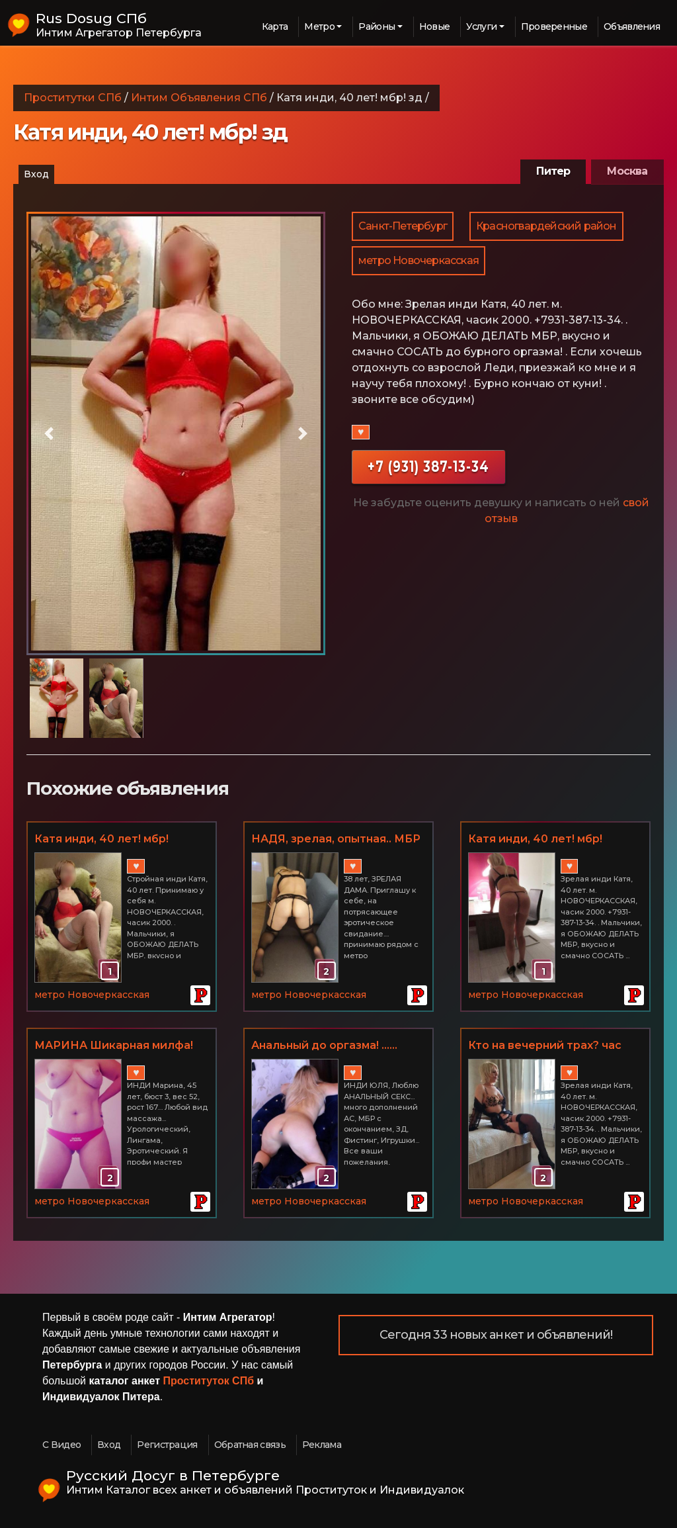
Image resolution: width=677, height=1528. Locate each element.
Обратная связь (250, 1445)
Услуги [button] (481, 26)
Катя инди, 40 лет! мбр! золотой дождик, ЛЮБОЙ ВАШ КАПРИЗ (109, 839)
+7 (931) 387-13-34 (428, 466)
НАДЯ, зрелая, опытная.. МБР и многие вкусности (335, 839)
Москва (627, 171)
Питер (553, 171)
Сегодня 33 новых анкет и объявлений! (496, 1334)
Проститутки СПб (73, 97)
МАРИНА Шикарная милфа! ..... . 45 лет (113, 1046)
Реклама (321, 1445)
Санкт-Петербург (402, 226)
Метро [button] (319, 26)
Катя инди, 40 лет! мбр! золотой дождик (535, 839)
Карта (275, 26)
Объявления (632, 26)
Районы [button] (376, 26)
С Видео (61, 1445)
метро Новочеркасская (418, 260)
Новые (434, 26)
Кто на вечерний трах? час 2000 (544, 1046)
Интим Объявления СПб (199, 97)
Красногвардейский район (546, 226)
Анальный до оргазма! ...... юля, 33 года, (324, 1046)
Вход (36, 174)
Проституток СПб (209, 1380)
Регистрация (167, 1445)
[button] (48, 433)
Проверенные (554, 26)
